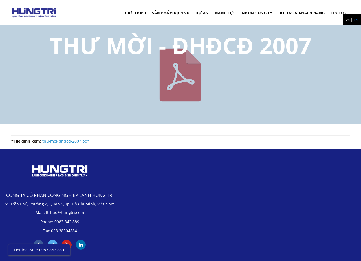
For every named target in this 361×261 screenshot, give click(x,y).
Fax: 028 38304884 (60, 230)
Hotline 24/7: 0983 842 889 (39, 250)
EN (356, 20)
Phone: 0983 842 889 (59, 221)
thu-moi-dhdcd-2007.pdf (65, 141)
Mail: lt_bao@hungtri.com (60, 212)
